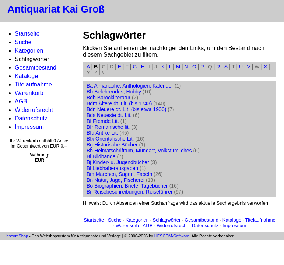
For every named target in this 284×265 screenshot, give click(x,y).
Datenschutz (31, 118)
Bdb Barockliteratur (108, 97)
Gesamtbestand (35, 67)
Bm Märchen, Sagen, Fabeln (119, 174)
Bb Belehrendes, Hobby (114, 92)
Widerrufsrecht (34, 110)
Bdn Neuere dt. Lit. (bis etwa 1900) (126, 109)
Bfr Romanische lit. (108, 127)
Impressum (29, 127)
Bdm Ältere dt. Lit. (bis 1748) (119, 103)
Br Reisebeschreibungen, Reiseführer (129, 192)
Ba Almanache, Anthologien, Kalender (130, 86)
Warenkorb (29, 93)
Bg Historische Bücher (112, 145)
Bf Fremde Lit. (103, 121)
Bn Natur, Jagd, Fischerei (115, 180)
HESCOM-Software (171, 236)
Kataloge (26, 76)
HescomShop (16, 236)
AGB (21, 101)
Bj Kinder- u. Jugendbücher (118, 162)
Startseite (27, 34)
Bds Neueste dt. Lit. (109, 115)
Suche (23, 42)
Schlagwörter (167, 220)
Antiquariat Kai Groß (56, 9)
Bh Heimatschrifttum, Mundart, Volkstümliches (139, 150)
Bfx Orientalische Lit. (110, 139)
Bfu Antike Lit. (102, 133)
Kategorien (29, 50)
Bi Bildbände (101, 156)
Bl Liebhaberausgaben (112, 168)
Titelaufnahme (33, 84)
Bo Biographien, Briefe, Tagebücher (127, 186)
